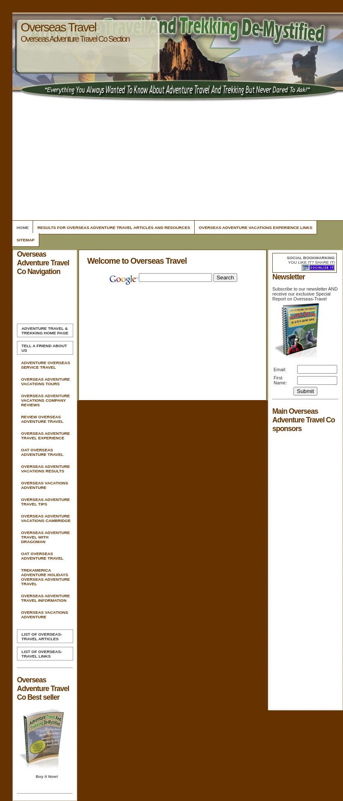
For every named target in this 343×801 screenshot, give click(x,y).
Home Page (44, 330)
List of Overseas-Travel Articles (41, 636)
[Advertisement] (176, 161)
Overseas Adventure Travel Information (45, 598)
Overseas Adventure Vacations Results (45, 468)
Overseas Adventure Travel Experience (45, 435)
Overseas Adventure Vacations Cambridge (46, 518)
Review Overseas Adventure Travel (42, 419)
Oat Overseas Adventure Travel (42, 452)
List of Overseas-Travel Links (41, 653)
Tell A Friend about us (44, 348)
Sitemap (26, 240)
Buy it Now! (47, 776)
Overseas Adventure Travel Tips (45, 501)
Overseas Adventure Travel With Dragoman (45, 537)
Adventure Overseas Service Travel (45, 365)
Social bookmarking (311, 257)
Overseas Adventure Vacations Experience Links (255, 227)
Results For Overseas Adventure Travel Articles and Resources (113, 227)
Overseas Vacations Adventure (44, 485)
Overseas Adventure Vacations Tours (45, 381)
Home (23, 227)
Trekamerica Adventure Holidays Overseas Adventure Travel (45, 577)
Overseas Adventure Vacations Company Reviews (45, 400)
